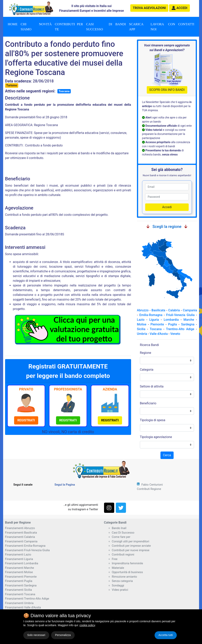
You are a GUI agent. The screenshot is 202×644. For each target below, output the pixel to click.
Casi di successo (99, 26)
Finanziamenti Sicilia (18, 590)
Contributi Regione (149, 489)
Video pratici (120, 590)
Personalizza (63, 635)
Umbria (142, 334)
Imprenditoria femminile (127, 563)
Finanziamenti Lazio (18, 554)
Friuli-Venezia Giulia (180, 315)
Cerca (167, 455)
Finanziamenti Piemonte (21, 576)
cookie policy (87, 625)
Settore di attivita (152, 386)
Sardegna (187, 324)
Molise (141, 324)
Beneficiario (148, 403)
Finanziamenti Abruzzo (20, 528)
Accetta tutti (166, 635)
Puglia (172, 324)
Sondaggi (118, 585)
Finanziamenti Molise (19, 572)
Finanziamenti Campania (21, 541)
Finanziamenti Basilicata (21, 532)
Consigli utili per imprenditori (130, 541)
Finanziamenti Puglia (18, 581)
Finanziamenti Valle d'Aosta (23, 607)
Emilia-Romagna (150, 315)
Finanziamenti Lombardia (21, 563)
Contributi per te (69, 26)
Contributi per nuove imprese (130, 550)
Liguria (154, 320)
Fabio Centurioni (152, 484)
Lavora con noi (163, 26)
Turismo (11, 85)
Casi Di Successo (123, 532)
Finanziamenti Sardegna (21, 585)
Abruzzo (143, 310)
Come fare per (121, 537)
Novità (45, 24)
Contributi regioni (123, 554)
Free (115, 559)
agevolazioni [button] (149, 8)
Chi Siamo (26, 26)
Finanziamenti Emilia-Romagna (25, 545)
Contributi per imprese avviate (131, 545)
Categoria (146, 369)
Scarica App (136, 26)
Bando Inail (119, 528)
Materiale (118, 568)
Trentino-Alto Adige (180, 329)
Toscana (64, 91)
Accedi (167, 207)
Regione (145, 353)
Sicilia (141, 329)
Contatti (186, 24)
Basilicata (158, 310)
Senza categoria (122, 581)
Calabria (174, 310)
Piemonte (157, 324)
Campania (190, 310)
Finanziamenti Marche (19, 568)
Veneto (175, 334)
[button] (179, 8)
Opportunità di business (127, 572)
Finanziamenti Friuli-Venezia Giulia (27, 550)
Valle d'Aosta (159, 334)
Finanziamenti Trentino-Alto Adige (27, 598)
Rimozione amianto (124, 576)
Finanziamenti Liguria (19, 559)
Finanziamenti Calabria (20, 537)
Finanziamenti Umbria (19, 603)
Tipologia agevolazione (156, 437)
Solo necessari (36, 635)
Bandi (120, 24)
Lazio (140, 320)
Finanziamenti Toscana (20, 594)
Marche (189, 320)
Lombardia (171, 320)
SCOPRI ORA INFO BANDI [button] (167, 90)
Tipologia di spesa (152, 420)
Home (13, 24)
